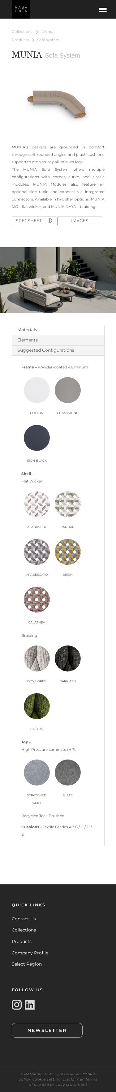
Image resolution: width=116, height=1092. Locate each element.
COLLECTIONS (22, 31)
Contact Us (24, 919)
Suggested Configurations (45, 350)
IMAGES (79, 220)
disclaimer (73, 1079)
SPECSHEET (34, 220)
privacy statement (69, 1084)
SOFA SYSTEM (48, 39)
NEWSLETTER (47, 1030)
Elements (27, 340)
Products (22, 941)
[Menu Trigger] (103, 9)
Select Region (27, 964)
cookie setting (46, 1079)
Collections (24, 930)
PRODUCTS (20, 39)
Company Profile (30, 953)
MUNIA (47, 31)
